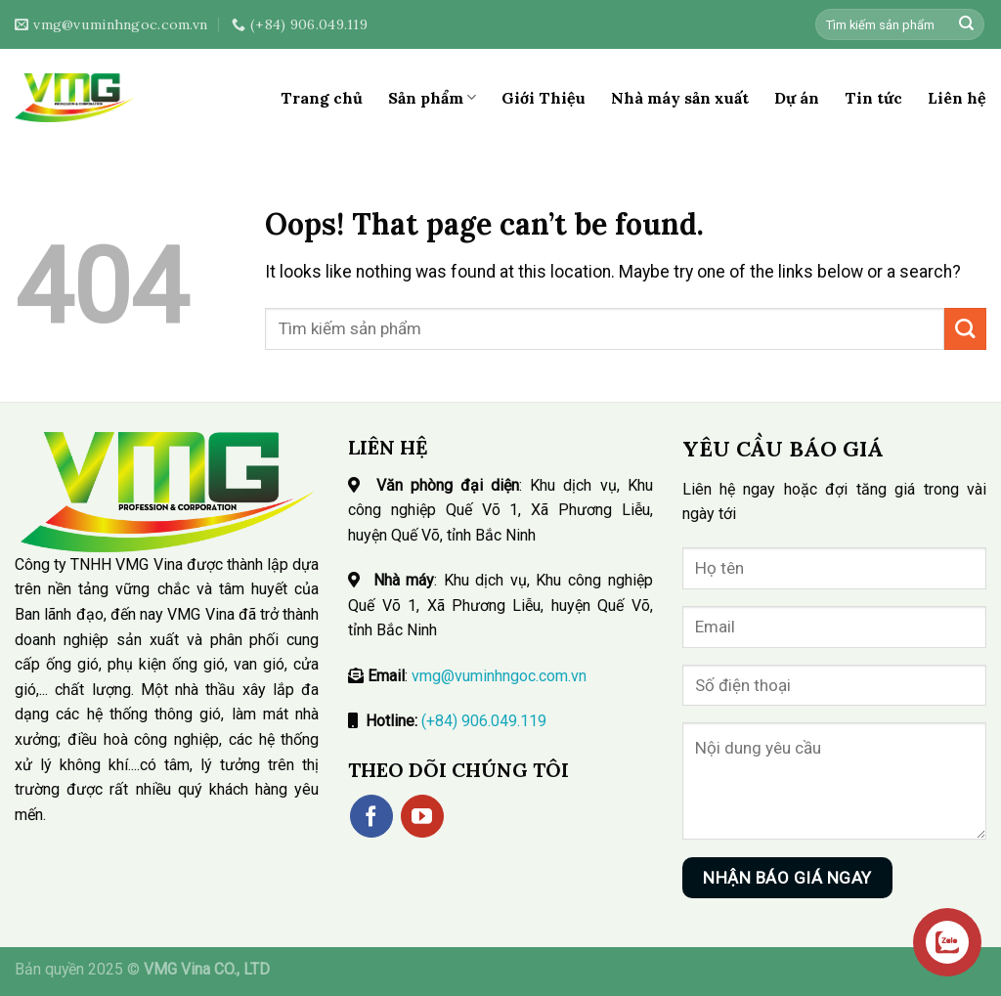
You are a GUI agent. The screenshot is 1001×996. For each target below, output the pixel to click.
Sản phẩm (432, 98)
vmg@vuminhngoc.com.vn (499, 676)
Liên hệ (957, 98)
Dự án (796, 98)
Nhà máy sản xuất (680, 98)
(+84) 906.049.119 (483, 721)
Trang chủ (322, 98)
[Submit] (966, 25)
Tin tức (873, 98)
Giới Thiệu (543, 98)
